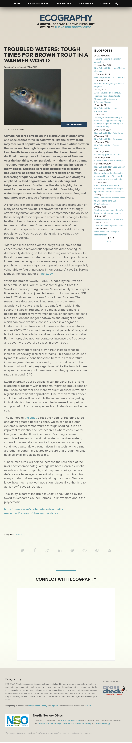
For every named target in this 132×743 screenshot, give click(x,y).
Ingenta (54, 706)
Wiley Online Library (37, 706)
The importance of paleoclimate (108, 225)
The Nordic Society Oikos (73, 27)
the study (46, 274)
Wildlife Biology (103, 724)
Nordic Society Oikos (70, 721)
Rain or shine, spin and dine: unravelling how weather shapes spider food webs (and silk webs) (108, 188)
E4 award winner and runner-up (108, 160)
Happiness (87, 734)
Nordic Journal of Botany (79, 724)
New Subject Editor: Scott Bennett (109, 167)
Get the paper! (74, 124)
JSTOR (87, 706)
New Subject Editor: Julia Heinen (109, 133)
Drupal (33, 734)
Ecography (66, 18)
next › (109, 241)
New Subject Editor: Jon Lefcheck (109, 77)
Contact (105, 3)
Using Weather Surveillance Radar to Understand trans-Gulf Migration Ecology (109, 200)
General (18, 534)
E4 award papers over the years (108, 154)
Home (17, 3)
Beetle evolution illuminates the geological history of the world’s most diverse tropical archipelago (109, 176)
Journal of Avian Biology (49, 724)
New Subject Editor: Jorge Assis (108, 139)
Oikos (64, 724)
